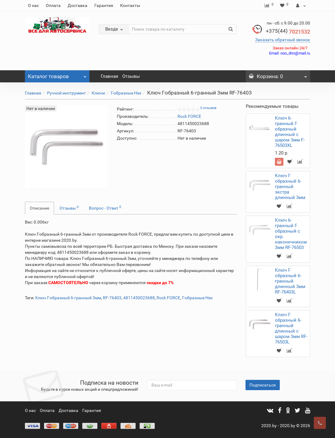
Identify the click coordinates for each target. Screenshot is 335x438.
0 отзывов (208, 108)
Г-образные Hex (126, 93)
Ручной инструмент (66, 93)
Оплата (53, 5)
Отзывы (131, 76)
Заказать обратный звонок (282, 39)
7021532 (288, 31)
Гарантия (103, 5)
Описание (39, 208)
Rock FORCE (168, 297)
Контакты (130, 5)
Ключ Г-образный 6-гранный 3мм (68, 297)
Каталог (57, 74)
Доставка (77, 5)
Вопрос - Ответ (105, 208)
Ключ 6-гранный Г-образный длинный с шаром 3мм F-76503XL (290, 131)
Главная (109, 76)
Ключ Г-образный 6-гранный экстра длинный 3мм (290, 186)
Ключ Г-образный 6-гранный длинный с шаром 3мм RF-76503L (291, 328)
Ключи (98, 93)
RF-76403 (112, 297)
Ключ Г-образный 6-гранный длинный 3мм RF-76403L (290, 281)
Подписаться (262, 385)
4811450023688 (139, 297)
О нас (33, 5)
